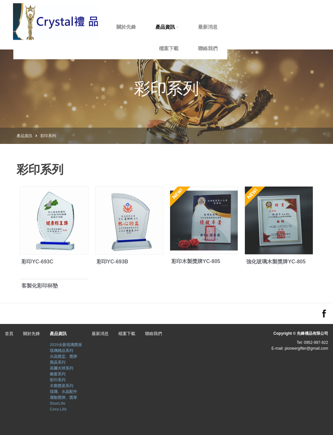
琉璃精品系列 (61, 350)
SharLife (57, 403)
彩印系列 (48, 135)
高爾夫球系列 (61, 368)
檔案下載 (203, 48)
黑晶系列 (57, 362)
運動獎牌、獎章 (63, 397)
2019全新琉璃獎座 (66, 345)
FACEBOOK (324, 313)
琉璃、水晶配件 (63, 391)
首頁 (126, 27)
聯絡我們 (242, 48)
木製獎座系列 (61, 386)
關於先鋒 (160, 27)
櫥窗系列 (57, 374)
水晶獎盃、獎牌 (63, 356)
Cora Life (58, 409)
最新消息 (242, 27)
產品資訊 (199, 27)
